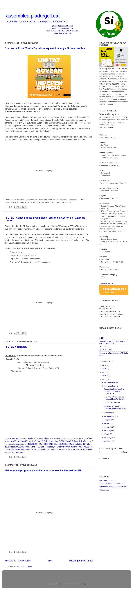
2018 (104, 369)
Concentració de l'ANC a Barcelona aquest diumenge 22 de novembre (45, 48)
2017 (104, 372)
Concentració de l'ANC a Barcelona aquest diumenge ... (114, 391)
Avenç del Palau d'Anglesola (110, 483)
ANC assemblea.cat (107, 480)
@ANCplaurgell (105, 350)
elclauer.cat (104, 490)
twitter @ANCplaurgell (62, 33)
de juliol (107, 423)
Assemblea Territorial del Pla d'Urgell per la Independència (36, 21)
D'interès (103, 347)
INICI (101, 338)
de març (108, 438)
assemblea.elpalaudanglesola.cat (112, 487)
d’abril (107, 434)
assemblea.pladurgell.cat (33, 16)
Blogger (84, 584)
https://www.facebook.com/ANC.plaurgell (62, 31)
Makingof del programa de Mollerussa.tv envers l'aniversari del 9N (43, 470)
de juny (107, 427)
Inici (50, 560)
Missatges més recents (18, 560)
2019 (104, 365)
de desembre (110, 382)
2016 (104, 376)
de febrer (108, 441)
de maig (107, 430)
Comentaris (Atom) (24, 566)
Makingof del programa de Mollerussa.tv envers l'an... (115, 407)
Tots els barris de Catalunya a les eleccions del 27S (112, 342)
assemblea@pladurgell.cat (62, 28)
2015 (104, 379)
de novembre (110, 386)
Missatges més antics (81, 560)
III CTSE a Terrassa (16, 346)
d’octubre (108, 413)
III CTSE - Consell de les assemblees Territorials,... (115, 398)
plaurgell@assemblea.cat (62, 26)
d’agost (107, 420)
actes (7, 573)
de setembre (109, 416)
